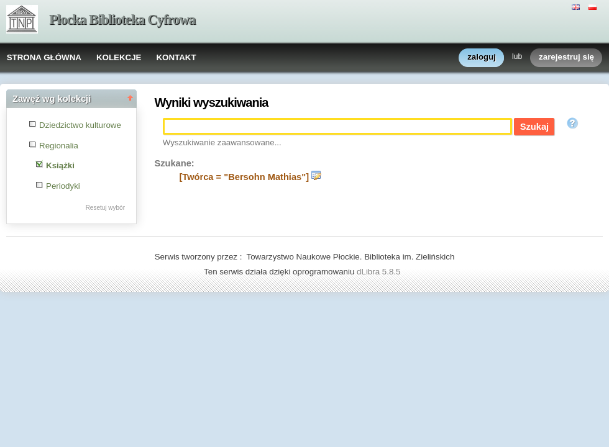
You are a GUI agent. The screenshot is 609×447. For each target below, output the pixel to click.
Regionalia (58, 145)
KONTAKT (176, 57)
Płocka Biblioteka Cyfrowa (122, 19)
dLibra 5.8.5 (380, 271)
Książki (60, 165)
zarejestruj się (566, 57)
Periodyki (63, 186)
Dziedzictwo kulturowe (80, 125)
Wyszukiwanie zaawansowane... (222, 142)
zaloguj (481, 57)
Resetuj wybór (105, 207)
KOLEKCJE (119, 57)
